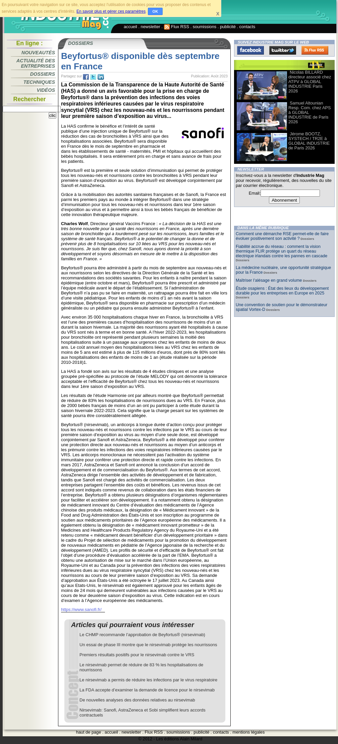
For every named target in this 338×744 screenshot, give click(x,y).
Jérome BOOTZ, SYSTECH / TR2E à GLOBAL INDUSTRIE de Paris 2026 (309, 140)
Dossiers (42, 74)
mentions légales (248, 732)
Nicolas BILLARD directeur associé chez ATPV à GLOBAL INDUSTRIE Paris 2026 (309, 81)
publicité (228, 26)
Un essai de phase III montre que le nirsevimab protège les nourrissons (148, 644)
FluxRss (314, 50)
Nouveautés (38, 52)
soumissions (204, 26)
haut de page (88, 732)
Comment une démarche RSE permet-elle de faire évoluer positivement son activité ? (282, 236)
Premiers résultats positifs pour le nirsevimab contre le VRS (136, 654)
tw (93, 77)
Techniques (39, 82)
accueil (130, 26)
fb (85, 77)
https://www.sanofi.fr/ (81, 609)
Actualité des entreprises (35, 63)
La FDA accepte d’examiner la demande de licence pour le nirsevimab (147, 689)
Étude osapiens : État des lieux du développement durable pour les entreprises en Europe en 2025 (282, 290)
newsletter (150, 26)
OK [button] (155, 11)
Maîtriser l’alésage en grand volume (269, 280)
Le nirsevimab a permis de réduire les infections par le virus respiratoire (148, 679)
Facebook (250, 50)
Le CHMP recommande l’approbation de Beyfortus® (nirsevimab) (142, 634)
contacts (247, 26)
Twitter (282, 50)
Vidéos (46, 90)
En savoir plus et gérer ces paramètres (111, 11)
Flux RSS (176, 26)
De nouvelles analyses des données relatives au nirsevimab (137, 699)
